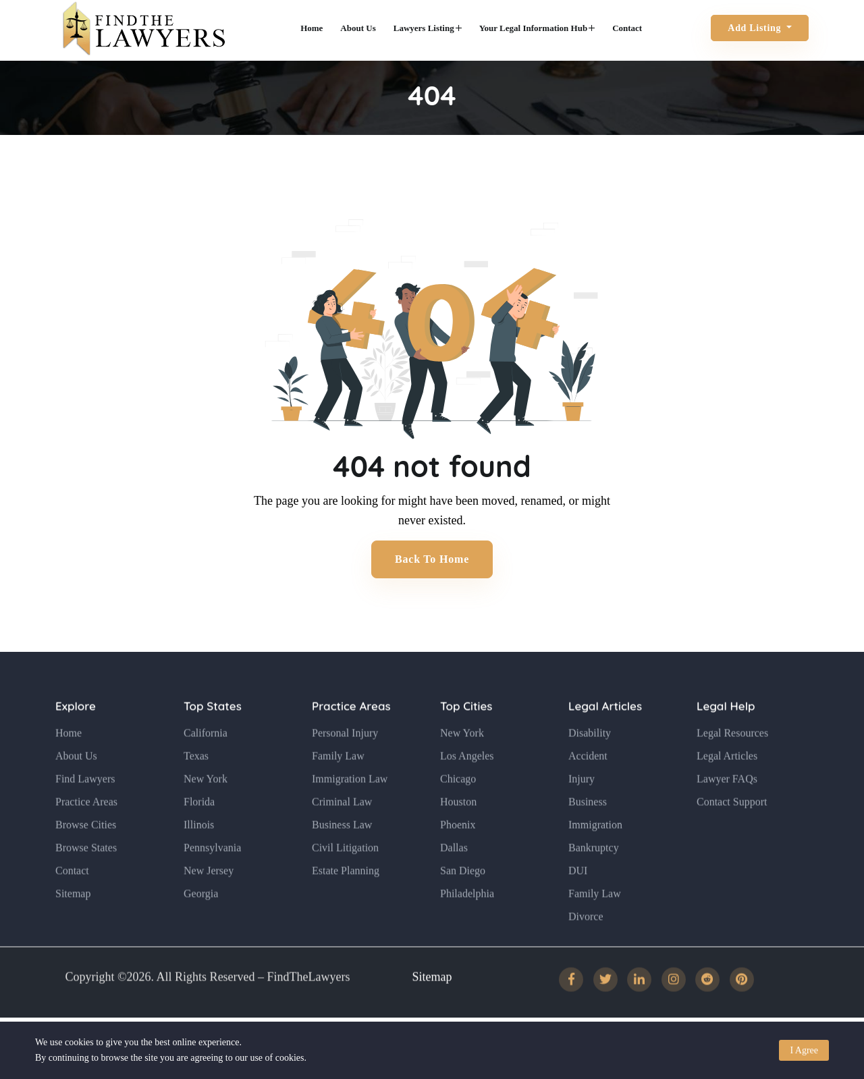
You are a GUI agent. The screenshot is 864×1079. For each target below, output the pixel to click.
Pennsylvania (212, 872)
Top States (213, 731)
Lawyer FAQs (727, 803)
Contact (627, 28)
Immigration (595, 849)
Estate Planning (345, 895)
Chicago (458, 803)
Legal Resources (732, 757)
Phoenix (457, 849)
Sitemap (72, 918)
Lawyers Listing (428, 28)
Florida (199, 826)
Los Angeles (467, 780)
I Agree (804, 1050)
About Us (357, 28)
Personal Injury (345, 757)
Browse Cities (85, 849)
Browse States (86, 872)
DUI (577, 895)
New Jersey (209, 895)
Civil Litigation (345, 872)
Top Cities (466, 731)
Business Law (342, 849)
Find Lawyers (85, 803)
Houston (458, 826)
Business (587, 826)
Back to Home (432, 559)
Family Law (338, 780)
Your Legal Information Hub (537, 28)
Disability (589, 757)
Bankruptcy (593, 872)
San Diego (462, 895)
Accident (588, 780)
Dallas (454, 872)
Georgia (201, 918)
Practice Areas (86, 826)
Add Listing (756, 28)
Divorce (585, 941)
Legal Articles (605, 731)
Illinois (199, 849)
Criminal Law (342, 826)
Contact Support (732, 826)
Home (311, 28)
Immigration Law (349, 803)
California (205, 757)
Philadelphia (467, 918)
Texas (196, 780)
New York (205, 803)
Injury (581, 803)
